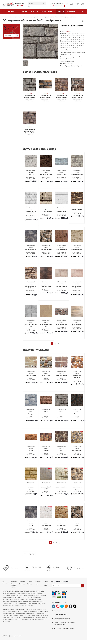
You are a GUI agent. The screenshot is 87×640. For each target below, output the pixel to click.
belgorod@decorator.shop (62, 618)
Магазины (14, 581)
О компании (5, 582)
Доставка (22, 584)
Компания (71, 11)
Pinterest (57, 606)
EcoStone (68, 31)
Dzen (70, 606)
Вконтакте (53, 606)
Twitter (62, 606)
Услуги (33, 11)
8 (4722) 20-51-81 (58, 3)
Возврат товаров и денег (13, 585)
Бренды (61, 11)
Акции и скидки (14, 568)
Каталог (11, 11)
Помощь (30, 581)
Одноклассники (66, 606)
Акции (24, 11)
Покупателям (48, 581)
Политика (22, 581)
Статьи (37, 584)
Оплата (29, 584)
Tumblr (74, 606)
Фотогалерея (47, 11)
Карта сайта (45, 584)
